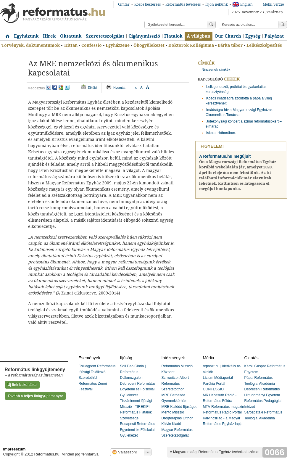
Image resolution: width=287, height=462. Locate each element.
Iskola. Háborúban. (221, 133)
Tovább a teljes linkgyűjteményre (35, 396)
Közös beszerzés (147, 4)
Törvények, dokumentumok (30, 45)
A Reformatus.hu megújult (225, 156)
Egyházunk (26, 36)
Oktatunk (71, 36)
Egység (252, 36)
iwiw (48, 87)
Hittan (71, 45)
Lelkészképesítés (264, 45)
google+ (61, 87)
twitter (67, 87)
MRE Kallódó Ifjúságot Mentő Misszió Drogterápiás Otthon (179, 412)
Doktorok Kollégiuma (191, 45)
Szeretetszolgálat (105, 36)
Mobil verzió (273, 4)
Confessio (91, 45)
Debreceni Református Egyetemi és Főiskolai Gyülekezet (138, 389)
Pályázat (274, 36)
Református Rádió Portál (222, 412)
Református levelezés (183, 4)
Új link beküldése (22, 385)
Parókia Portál (214, 383)
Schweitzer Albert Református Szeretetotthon (175, 383)
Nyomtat (119, 87)
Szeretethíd (88, 378)
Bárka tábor (230, 45)
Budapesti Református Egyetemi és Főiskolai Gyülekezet (137, 429)
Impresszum (14, 449)
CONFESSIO (213, 389)
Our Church (228, 36)
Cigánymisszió (144, 36)
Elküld (92, 87)
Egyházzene (118, 45)
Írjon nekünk (216, 4)
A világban (198, 36)
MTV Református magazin (223, 407)
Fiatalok (173, 36)
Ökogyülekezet (149, 45)
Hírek (49, 36)
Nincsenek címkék (215, 69)
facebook (54, 87)
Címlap (6, 34)
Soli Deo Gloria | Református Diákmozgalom (133, 372)
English (243, 4)
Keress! (282, 24)
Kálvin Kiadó (171, 424)
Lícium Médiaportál (218, 378)
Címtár (124, 4)
